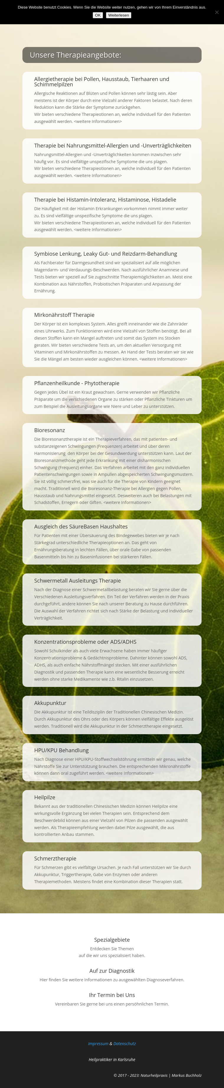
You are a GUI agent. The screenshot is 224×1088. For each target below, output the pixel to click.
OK (98, 15)
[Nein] (217, 12)
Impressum (98, 1043)
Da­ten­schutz (124, 1043)
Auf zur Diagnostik (112, 970)
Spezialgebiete (112, 939)
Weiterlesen (118, 15)
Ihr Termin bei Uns (112, 994)
